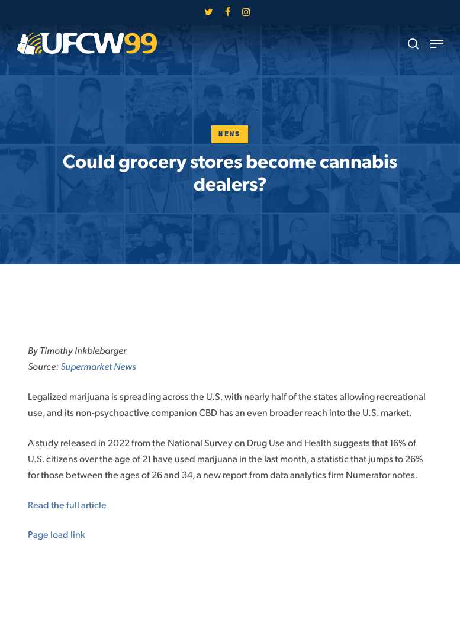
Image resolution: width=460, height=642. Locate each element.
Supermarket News (98, 366)
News (229, 134)
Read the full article (67, 504)
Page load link (56, 534)
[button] (436, 44)
